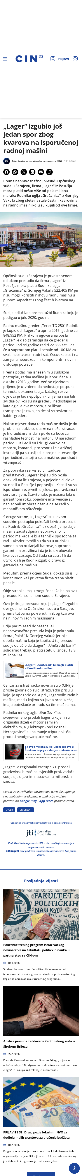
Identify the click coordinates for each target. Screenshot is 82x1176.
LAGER (9, 809)
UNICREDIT (25, 809)
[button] (6, 172)
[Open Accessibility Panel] (74, 1168)
